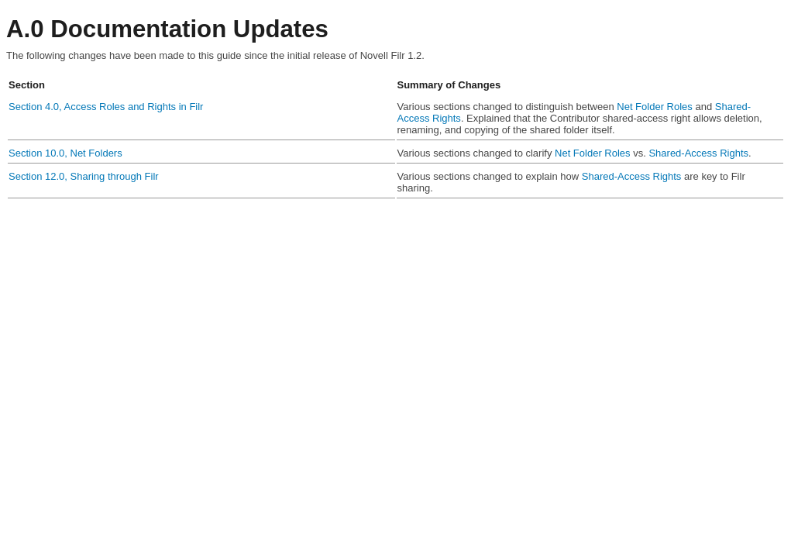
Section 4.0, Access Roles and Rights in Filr (106, 106)
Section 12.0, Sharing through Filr (84, 176)
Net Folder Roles (655, 106)
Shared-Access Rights (698, 153)
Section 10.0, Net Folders (65, 153)
